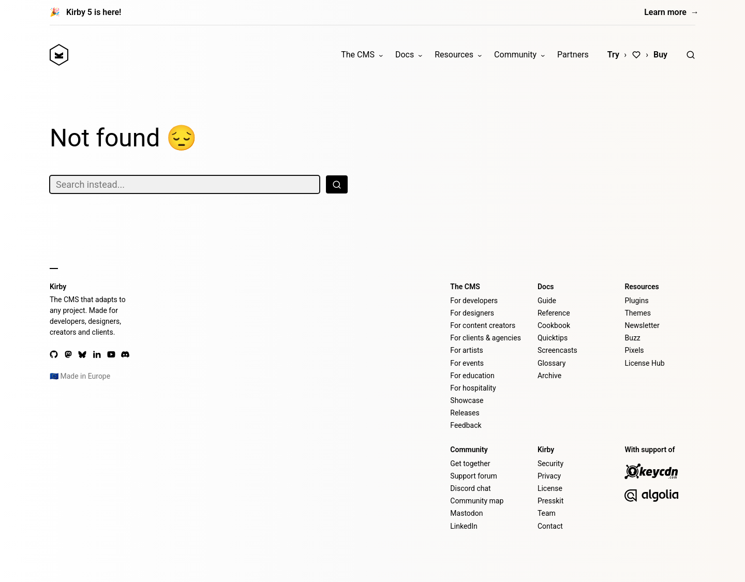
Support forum (473, 476)
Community (515, 54)
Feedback (465, 425)
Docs (404, 54)
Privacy (549, 476)
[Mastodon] (68, 354)
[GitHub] (53, 354)
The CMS (358, 54)
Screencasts (557, 350)
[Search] (691, 55)
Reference (554, 313)
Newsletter (641, 325)
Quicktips (553, 338)
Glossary (551, 363)
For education (472, 375)
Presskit (550, 501)
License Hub (644, 363)
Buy (660, 54)
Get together (470, 463)
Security (550, 463)
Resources (454, 54)
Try (613, 54)
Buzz (632, 338)
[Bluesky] (82, 354)
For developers (474, 300)
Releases (464, 413)
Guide (547, 300)
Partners (573, 54)
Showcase (466, 400)
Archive (549, 375)
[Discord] (125, 354)
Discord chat (470, 488)
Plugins (636, 300)
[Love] (636, 55)
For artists (466, 350)
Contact (550, 526)
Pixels (634, 350)
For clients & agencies (485, 338)
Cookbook (554, 325)
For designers (472, 313)
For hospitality (473, 388)
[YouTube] (111, 354)
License (550, 488)
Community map (476, 501)
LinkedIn (464, 526)
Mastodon (466, 513)
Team (547, 513)
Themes (637, 313)
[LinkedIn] (96, 354)
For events (467, 363)
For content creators (482, 325)
